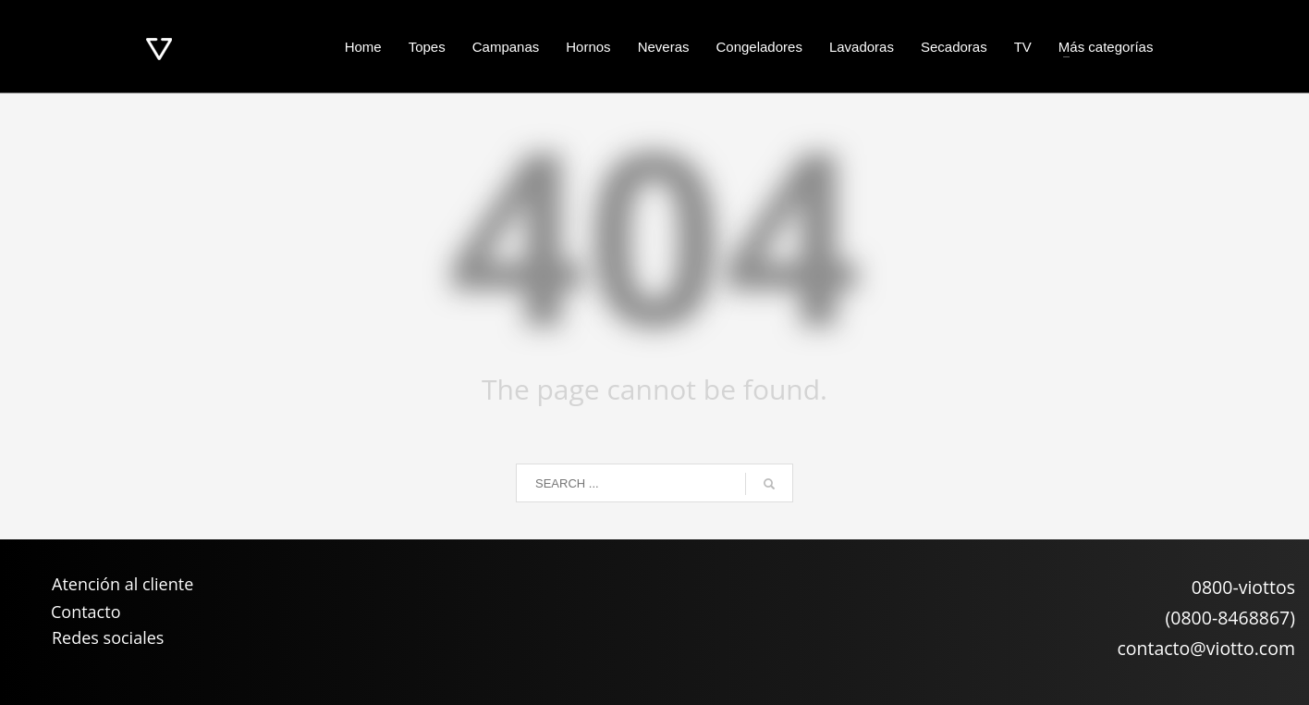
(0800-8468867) (1230, 617)
